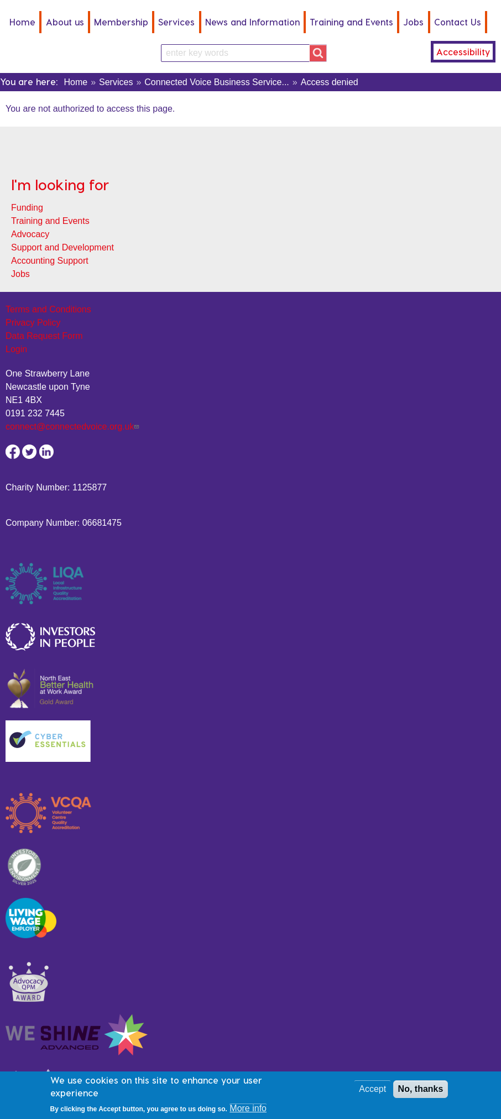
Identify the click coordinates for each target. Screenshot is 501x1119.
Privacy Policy (33, 322)
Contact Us (457, 22)
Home (22, 22)
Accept (372, 1092)
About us (65, 22)
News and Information (252, 22)
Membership (121, 22)
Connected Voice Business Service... (216, 82)
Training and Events (351, 22)
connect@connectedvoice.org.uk (74, 426)
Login (16, 349)
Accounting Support (49, 260)
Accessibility (463, 51)
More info (248, 1112)
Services (176, 22)
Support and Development (62, 247)
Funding (27, 207)
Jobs (413, 22)
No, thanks (420, 1092)
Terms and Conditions (48, 309)
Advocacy (30, 234)
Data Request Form (44, 336)
